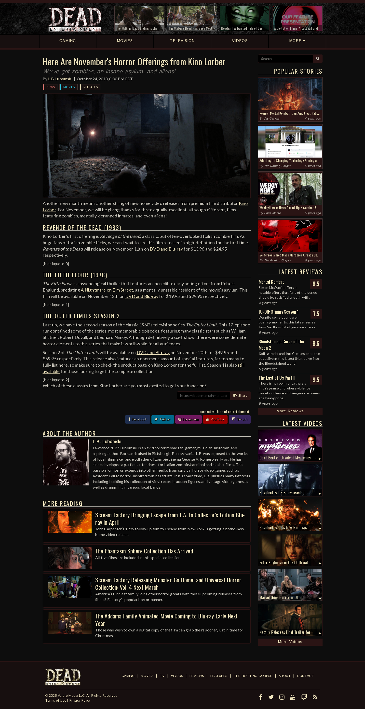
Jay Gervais (272, 119)
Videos (177, 675)
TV (162, 675)
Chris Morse (272, 213)
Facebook (137, 419)
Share (240, 395)
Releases (90, 87)
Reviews (196, 675)
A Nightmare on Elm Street (107, 290)
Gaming (128, 675)
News (51, 87)
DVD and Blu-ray (166, 249)
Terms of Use (55, 700)
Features (219, 675)
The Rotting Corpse (277, 166)
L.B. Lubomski (60, 78)
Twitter (163, 419)
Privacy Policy (80, 700)
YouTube (215, 419)
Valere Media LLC (71, 695)
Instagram (188, 419)
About (285, 675)
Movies (69, 87)
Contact (305, 675)
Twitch (239, 419)
